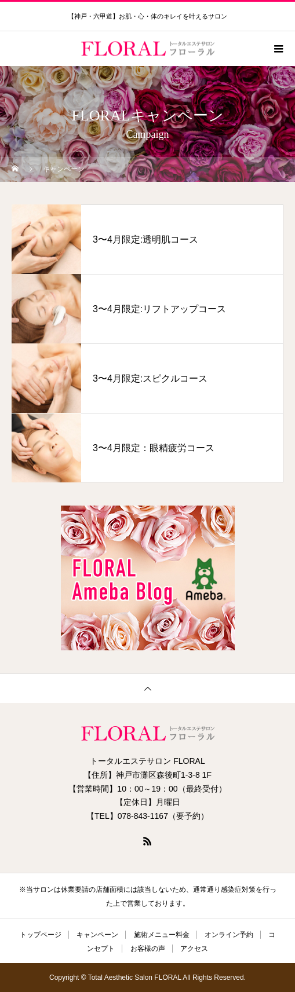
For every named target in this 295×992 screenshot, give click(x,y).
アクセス (194, 949)
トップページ (40, 935)
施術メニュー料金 (162, 935)
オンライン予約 (229, 935)
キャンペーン (97, 935)
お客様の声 (147, 949)
